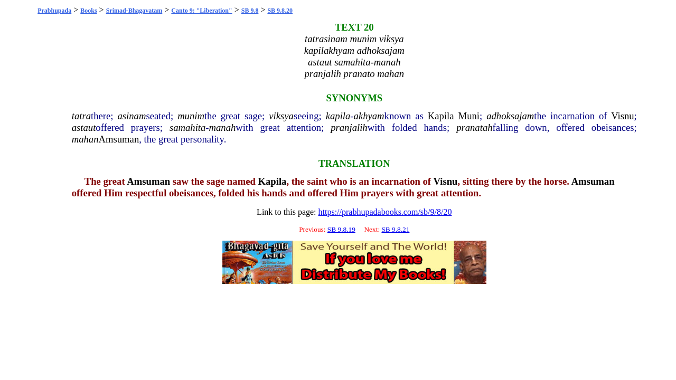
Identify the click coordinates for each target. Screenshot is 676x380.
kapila (338, 115)
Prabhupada (54, 10)
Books (88, 10)
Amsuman (119, 139)
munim (190, 115)
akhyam (369, 115)
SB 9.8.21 (395, 229)
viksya (281, 115)
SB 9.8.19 (341, 229)
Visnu (622, 115)
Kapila (441, 115)
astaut (84, 127)
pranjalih (349, 127)
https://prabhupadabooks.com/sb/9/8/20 (385, 211)
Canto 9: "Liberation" (201, 10)
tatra (81, 115)
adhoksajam (510, 115)
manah (222, 127)
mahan (85, 139)
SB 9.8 (250, 10)
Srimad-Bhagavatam (134, 10)
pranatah (474, 127)
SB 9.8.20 (280, 10)
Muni (469, 115)
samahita (187, 127)
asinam (131, 115)
